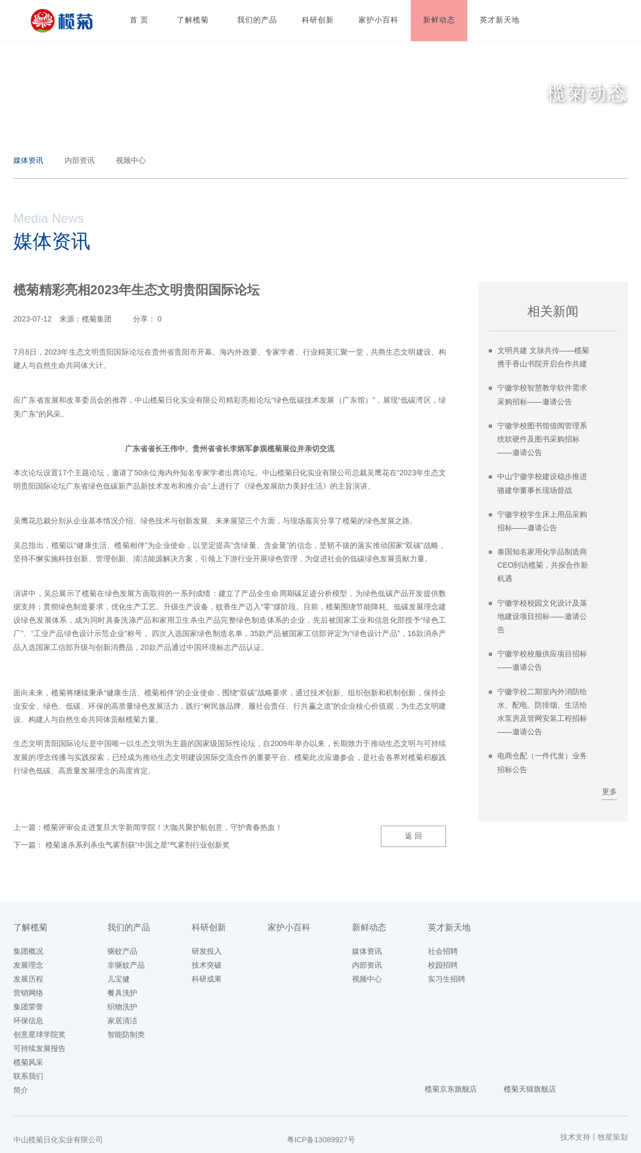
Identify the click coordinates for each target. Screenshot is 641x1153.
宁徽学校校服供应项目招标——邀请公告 (542, 660)
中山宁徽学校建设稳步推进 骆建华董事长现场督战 (542, 483)
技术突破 (207, 965)
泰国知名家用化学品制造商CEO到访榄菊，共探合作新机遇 (542, 565)
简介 (20, 1090)
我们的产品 (128, 927)
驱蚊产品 (122, 951)
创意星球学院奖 (39, 1034)
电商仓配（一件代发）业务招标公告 (542, 762)
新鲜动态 (369, 927)
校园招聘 (443, 965)
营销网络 (28, 993)
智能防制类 (126, 1034)
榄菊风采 (28, 1062)
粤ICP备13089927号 (321, 1139)
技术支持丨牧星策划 (594, 1137)
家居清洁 (122, 1020)
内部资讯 (80, 160)
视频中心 (131, 160)
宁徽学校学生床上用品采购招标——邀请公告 (542, 521)
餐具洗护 (122, 993)
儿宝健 (118, 979)
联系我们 (28, 1076)
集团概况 (28, 951)
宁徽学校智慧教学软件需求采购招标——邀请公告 (542, 394)
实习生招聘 (446, 979)
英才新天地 (449, 927)
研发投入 (207, 951)
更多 (609, 791)
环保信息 (28, 1020)
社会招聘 (443, 951)
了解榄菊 (30, 927)
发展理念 (28, 965)
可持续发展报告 (39, 1048)
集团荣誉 (28, 1006)
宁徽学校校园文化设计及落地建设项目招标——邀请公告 (542, 616)
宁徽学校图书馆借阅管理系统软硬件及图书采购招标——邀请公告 (542, 439)
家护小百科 (289, 927)
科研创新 (209, 927)
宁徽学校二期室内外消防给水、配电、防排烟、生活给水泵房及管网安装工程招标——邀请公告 (542, 711)
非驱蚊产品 (126, 965)
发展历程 (28, 979)
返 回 (413, 836)
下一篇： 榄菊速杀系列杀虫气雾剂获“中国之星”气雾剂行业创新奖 (121, 845)
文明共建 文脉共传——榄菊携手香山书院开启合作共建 (543, 357)
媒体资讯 (28, 160)
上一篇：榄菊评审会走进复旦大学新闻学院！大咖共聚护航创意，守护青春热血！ (148, 827)
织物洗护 (122, 1006)
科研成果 (207, 979)
